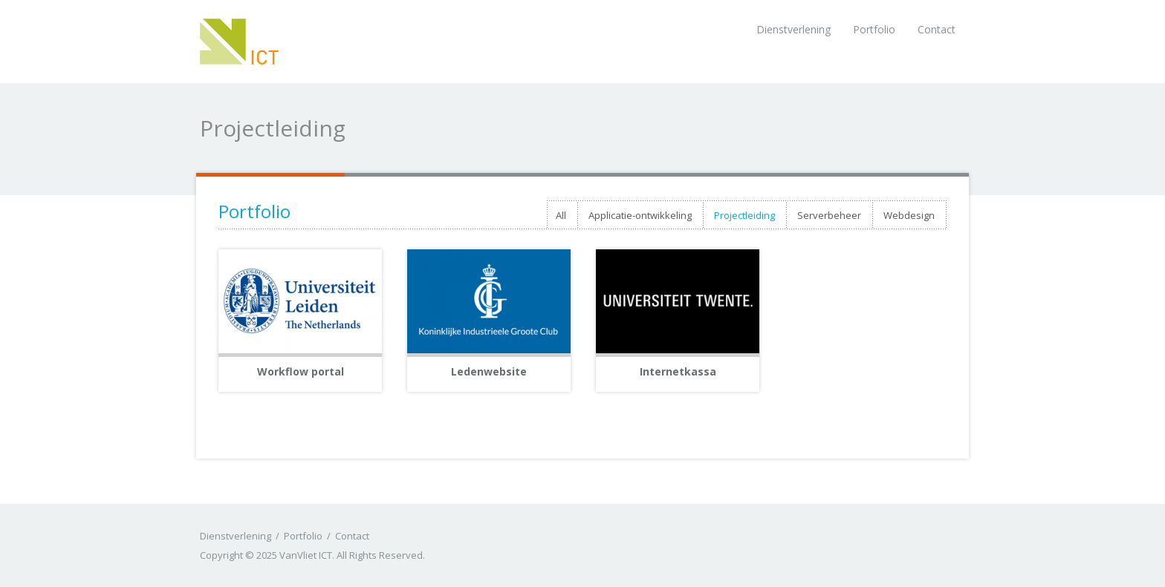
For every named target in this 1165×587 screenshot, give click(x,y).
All (561, 215)
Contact (936, 29)
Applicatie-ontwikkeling (640, 215)
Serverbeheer (829, 215)
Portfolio (874, 29)
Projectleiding (744, 215)
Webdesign (909, 215)
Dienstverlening (793, 29)
